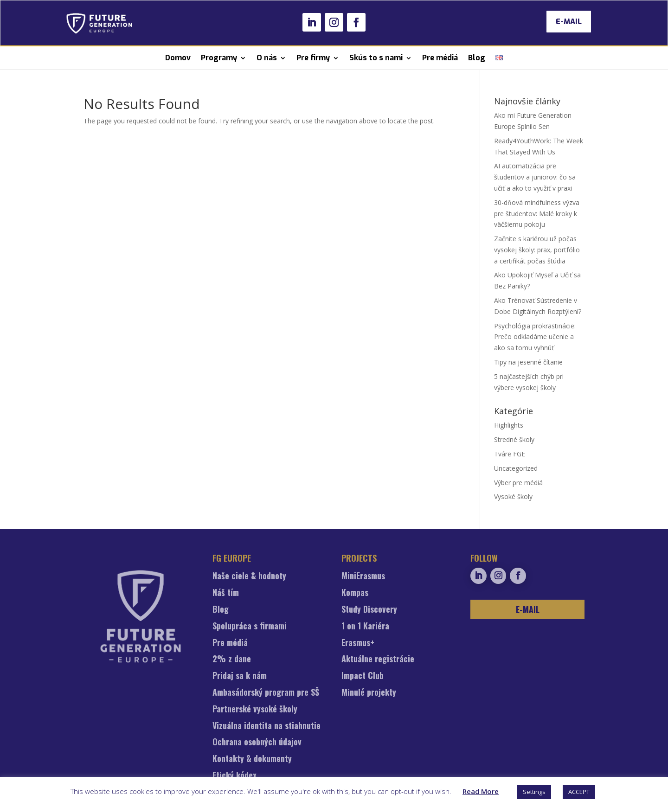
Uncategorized (516, 468)
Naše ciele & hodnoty (249, 576)
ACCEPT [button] (579, 792)
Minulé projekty (368, 693)
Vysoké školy (513, 496)
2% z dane (231, 659)
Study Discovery (369, 610)
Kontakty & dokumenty (252, 759)
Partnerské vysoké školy (254, 710)
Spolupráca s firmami (249, 626)
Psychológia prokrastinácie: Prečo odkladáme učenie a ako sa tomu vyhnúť (535, 336)
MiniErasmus (363, 576)
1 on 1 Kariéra (365, 626)
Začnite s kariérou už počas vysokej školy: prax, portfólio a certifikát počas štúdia (537, 249)
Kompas (354, 593)
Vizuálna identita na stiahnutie (266, 726)
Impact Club (362, 676)
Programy (219, 58)
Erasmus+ (357, 643)
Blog (476, 58)
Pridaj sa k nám (239, 676)
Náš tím (225, 593)
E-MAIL (569, 21)
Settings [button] (534, 792)
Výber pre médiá (518, 482)
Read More (480, 791)
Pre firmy (313, 58)
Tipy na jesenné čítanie (528, 362)
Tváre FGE (509, 453)
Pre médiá (440, 58)
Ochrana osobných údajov (257, 742)
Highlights (508, 425)
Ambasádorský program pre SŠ (265, 693)
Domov (178, 58)
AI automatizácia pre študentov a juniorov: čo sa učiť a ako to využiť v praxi (535, 176)
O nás (267, 58)
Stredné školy (514, 439)
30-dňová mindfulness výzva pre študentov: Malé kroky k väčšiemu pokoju (536, 213)
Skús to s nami (376, 58)
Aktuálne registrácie (377, 659)
